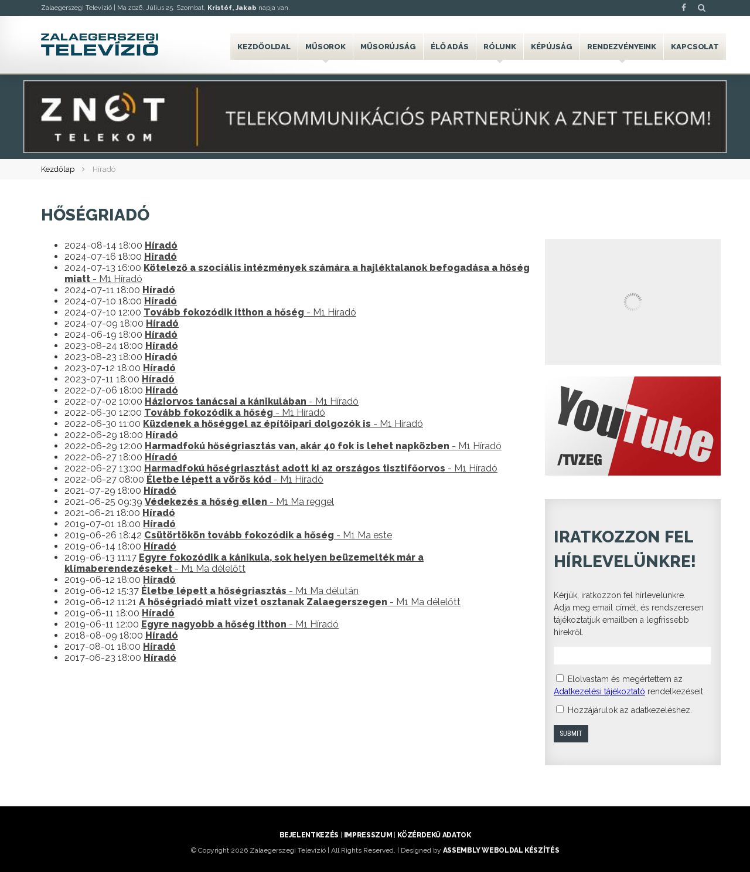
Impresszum (368, 835)
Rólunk (499, 46)
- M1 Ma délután (250, 590)
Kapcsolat (695, 46)
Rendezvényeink (621, 46)
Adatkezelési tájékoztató (599, 691)
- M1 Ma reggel (239, 501)
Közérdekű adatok (434, 835)
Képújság (551, 46)
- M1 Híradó (250, 312)
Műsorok (325, 46)
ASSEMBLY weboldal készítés (501, 850)
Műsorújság (388, 46)
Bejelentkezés (309, 835)
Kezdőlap (57, 169)
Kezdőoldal (264, 46)
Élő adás (450, 46)
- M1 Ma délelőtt (244, 563)
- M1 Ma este (268, 535)
